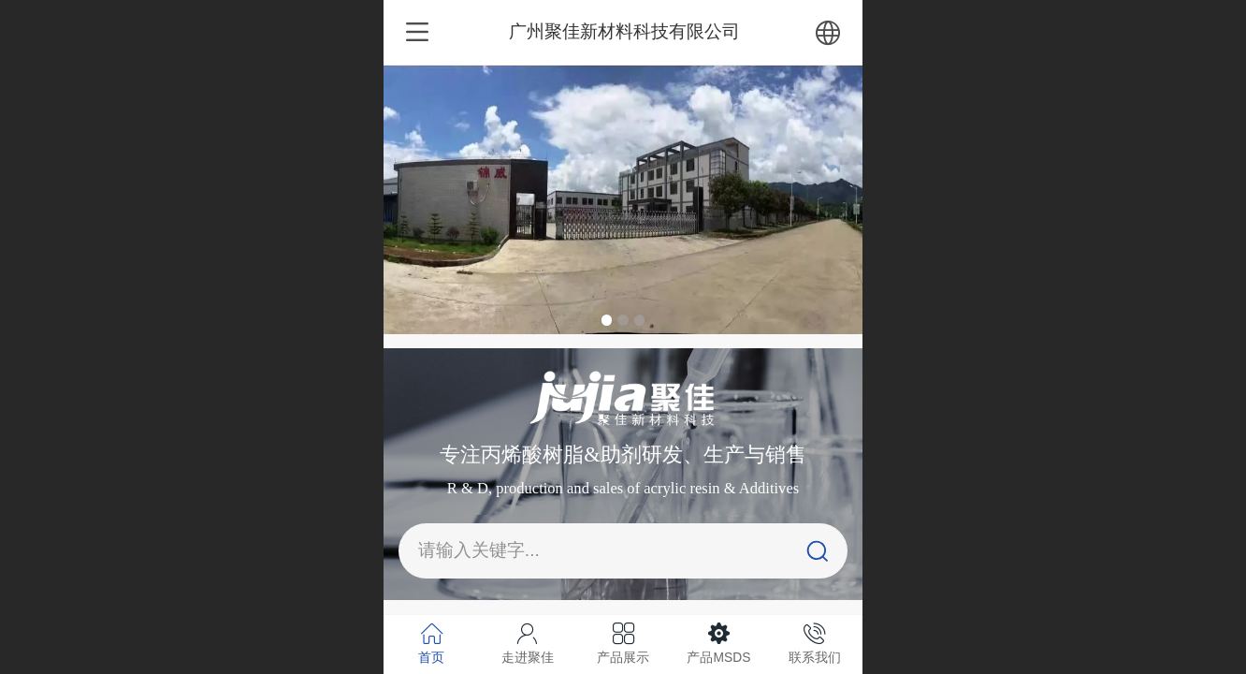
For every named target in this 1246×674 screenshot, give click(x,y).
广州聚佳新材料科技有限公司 (624, 31)
